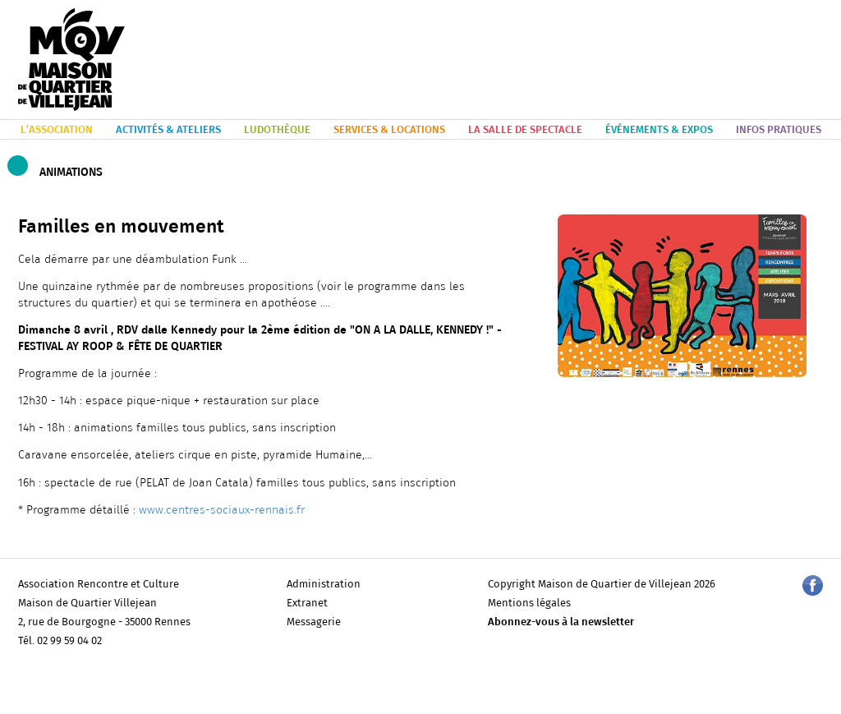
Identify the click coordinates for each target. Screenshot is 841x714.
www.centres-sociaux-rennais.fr (222, 510)
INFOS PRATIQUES (778, 130)
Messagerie (314, 622)
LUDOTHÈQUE (277, 130)
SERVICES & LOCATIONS (389, 130)
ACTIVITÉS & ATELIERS (168, 130)
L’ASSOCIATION (57, 130)
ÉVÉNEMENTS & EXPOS (659, 130)
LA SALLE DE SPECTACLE (525, 130)
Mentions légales (529, 603)
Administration (324, 584)
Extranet (307, 603)
